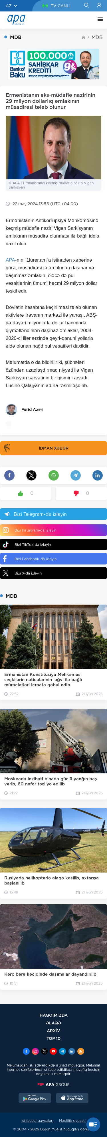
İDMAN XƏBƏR (34, 448)
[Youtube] (53, 1052)
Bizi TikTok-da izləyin (27, 544)
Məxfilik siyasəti (72, 1120)
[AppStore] (72, 1098)
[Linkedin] (71, 1052)
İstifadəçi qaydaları (37, 1120)
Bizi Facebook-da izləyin (29, 558)
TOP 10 (53, 1038)
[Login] (99, 6)
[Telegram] (62, 1052)
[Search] (86, 6)
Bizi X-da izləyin (22, 573)
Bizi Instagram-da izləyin (29, 530)
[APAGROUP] (53, 1084)
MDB (97, 37)
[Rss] (80, 1052)
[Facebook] (26, 1052)
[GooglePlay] (35, 1098)
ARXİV (53, 1030)
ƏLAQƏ (53, 1022)
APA (10, 260)
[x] (44, 1052)
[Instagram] (35, 1052)
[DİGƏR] (99, 20)
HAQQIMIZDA (54, 1015)
